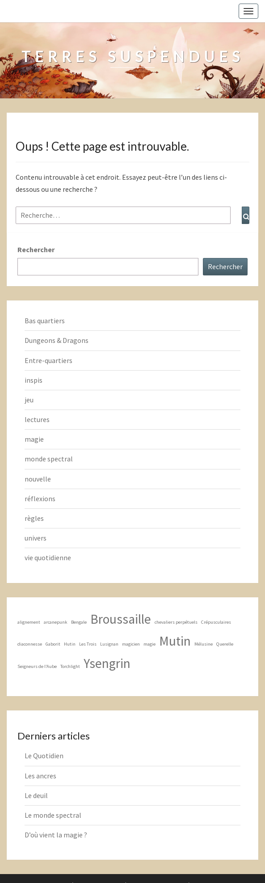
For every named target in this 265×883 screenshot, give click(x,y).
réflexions (40, 498)
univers (35, 537)
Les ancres (40, 775)
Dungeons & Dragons (56, 340)
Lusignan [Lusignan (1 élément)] (109, 644)
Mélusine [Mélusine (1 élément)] (203, 644)
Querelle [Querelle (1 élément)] (224, 644)
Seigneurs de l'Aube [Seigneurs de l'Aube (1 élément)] (37, 666)
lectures (37, 419)
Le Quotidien (44, 755)
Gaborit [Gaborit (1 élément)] (53, 644)
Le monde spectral (53, 815)
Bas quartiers (45, 320)
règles (34, 518)
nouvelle (38, 478)
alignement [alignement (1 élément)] (28, 622)
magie (34, 439)
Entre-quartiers (48, 360)
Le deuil (36, 795)
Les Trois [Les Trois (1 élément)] (88, 644)
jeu (29, 399)
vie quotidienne (48, 557)
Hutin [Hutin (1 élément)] (70, 644)
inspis (33, 380)
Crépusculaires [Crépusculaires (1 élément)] (216, 622)
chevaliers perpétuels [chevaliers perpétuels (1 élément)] (176, 622)
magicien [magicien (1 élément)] (131, 644)
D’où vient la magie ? (56, 834)
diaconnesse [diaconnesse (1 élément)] (29, 644)
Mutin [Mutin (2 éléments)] (175, 641)
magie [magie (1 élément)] (149, 644)
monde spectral (49, 458)
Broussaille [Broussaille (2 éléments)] (120, 619)
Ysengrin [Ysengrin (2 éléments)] (107, 663)
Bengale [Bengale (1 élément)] (79, 622)
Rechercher (36, 249)
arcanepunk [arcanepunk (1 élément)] (55, 622)
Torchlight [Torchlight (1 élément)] (70, 666)
